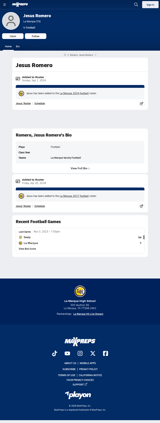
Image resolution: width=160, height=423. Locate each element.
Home (8, 46)
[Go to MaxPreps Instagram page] (80, 354)
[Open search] (136, 4)
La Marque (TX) (32, 21)
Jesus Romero (37, 15)
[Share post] (141, 103)
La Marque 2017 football (74, 196)
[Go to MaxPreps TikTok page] (54, 354)
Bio (18, 46)
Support (80, 384)
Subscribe (69, 369)
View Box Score (27, 248)
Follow (35, 36)
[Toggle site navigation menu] (4, 4)
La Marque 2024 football (74, 93)
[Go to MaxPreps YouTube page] (67, 354)
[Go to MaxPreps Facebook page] (105, 354)
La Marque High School (80, 294)
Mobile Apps (88, 363)
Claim (13, 36)
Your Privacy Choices (80, 379)
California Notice (90, 375)
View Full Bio (80, 168)
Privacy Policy (88, 369)
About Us (70, 363)
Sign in (150, 4)
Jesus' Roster (23, 103)
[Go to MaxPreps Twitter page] (93, 354)
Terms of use (66, 375)
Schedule (39, 103)
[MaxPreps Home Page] (65, 55)
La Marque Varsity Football (66, 157)
